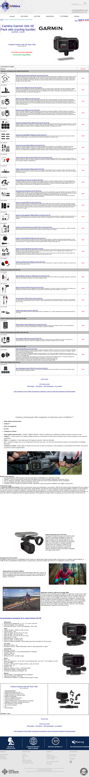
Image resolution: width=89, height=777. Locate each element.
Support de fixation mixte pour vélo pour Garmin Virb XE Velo (29, 179)
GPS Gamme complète (44, 384)
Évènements (73, 756)
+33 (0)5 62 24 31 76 (79, 12)
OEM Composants (33, 391)
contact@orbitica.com (80, 10)
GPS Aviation (30, 386)
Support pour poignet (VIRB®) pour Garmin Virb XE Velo (28, 202)
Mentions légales (26, 760)
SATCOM (37, 16)
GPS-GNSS (24, 16)
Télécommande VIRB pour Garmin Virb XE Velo (26, 348)
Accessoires (22, 31)
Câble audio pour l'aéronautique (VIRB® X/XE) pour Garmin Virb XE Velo (32, 75)
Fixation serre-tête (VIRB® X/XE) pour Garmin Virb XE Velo (29, 87)
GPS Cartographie (48, 386)
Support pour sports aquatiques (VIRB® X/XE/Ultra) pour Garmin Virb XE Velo (33, 215)
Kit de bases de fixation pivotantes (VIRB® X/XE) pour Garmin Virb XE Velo (32, 122)
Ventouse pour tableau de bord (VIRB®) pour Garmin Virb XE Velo (30, 261)
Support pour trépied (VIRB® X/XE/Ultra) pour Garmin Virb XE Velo (31, 238)
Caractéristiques (14, 31)
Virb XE (80, 20)
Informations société (27, 763)
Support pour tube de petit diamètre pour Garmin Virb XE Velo (29, 248)
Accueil (12, 16)
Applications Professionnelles (67, 391)
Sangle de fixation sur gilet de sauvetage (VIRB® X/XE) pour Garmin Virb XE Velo (34, 157)
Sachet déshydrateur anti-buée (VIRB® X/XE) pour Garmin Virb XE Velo (32, 368)
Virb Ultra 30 (81, 19)
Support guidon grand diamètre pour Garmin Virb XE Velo (28, 190)
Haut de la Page (44, 379)
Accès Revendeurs (27, 761)
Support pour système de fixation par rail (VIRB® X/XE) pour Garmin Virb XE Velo (34, 227)
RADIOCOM (50, 16)
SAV (23, 757)
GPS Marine (39, 386)
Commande (25, 756)
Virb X (76, 20)
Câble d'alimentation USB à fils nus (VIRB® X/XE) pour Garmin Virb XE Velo (33, 275)
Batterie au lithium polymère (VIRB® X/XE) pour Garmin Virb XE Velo (31, 324)
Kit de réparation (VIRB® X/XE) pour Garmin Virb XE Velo (28, 338)
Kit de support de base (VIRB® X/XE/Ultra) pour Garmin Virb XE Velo (31, 134)
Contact (24, 754)
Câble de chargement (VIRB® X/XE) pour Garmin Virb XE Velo (30, 287)
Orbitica (76, 16)
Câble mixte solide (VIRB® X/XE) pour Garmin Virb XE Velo (29, 298)
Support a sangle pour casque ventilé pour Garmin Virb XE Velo (30, 168)
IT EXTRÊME (64, 16)
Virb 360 (87, 19)
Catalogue (72, 758)
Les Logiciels (58, 386)
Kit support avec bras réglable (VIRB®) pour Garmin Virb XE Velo (30, 145)
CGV (23, 758)
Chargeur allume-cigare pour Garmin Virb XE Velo (27, 310)
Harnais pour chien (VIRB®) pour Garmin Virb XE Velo (28, 98)
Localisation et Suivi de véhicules (48, 391)
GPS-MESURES (4, 754)
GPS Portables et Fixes (20, 391)
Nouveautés (73, 754)
